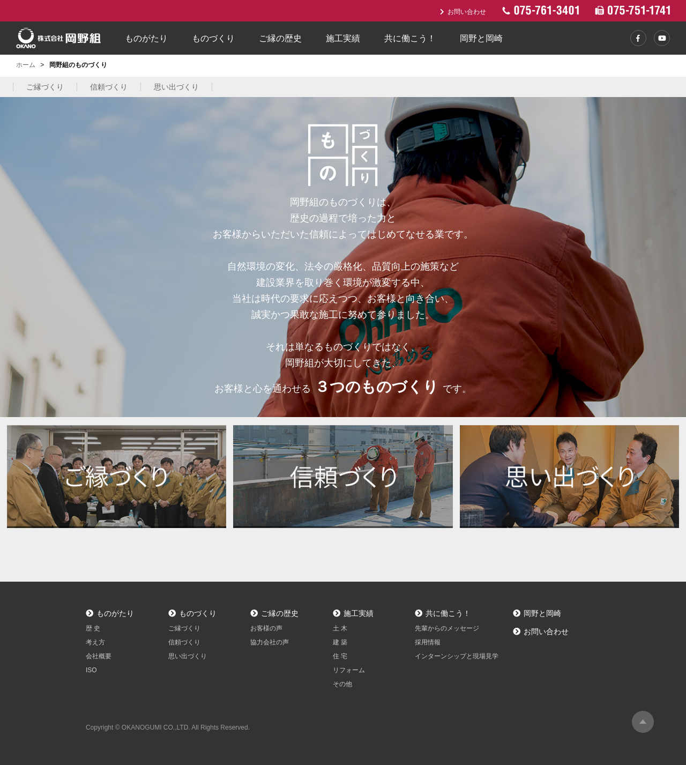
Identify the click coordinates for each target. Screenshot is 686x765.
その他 (342, 684)
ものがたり (146, 38)
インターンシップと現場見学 (456, 656)
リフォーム (349, 670)
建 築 (340, 642)
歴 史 (93, 628)
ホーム (25, 65)
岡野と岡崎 (481, 38)
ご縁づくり (45, 87)
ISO (91, 670)
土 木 (340, 628)
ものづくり (213, 38)
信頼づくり (109, 87)
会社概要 (98, 656)
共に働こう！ (410, 38)
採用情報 (428, 642)
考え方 (95, 642)
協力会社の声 (269, 642)
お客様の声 (266, 628)
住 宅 (340, 656)
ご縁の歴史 (280, 38)
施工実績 (343, 38)
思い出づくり (176, 87)
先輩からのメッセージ (447, 628)
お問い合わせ (463, 12)
